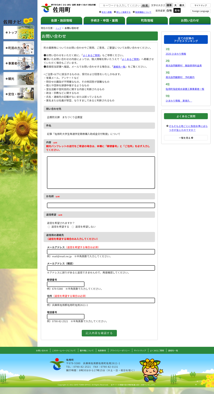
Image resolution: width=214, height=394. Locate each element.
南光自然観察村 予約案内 (181, 77)
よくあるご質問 (91, 55)
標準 (169, 5)
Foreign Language (200, 11)
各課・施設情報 (61, 20)
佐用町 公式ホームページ (68, 8)
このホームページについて (59, 357)
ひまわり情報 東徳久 (180, 100)
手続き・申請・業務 (104, 20)
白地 (169, 10)
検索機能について (143, 12)
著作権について (85, 357)
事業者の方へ (18, 63)
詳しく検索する (123, 12)
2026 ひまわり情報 (176, 53)
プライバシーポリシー (121, 357)
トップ (59, 28)
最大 (181, 5)
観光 (18, 78)
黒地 (177, 10)
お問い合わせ (190, 20)
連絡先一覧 (119, 66)
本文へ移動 (107, 12)
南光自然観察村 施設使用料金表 (185, 65)
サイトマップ (201, 5)
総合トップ (18, 32)
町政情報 (147, 20)
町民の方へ (18, 48)
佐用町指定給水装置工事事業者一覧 (186, 89)
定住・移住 (18, 94)
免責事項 (101, 357)
